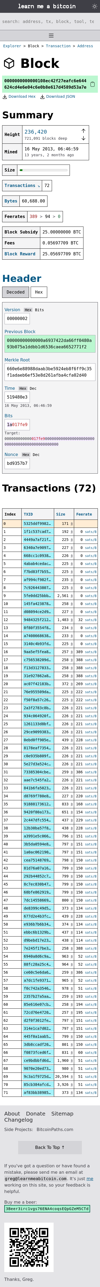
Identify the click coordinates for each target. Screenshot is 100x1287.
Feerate (84, 514)
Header (21, 278)
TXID (28, 514)
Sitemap (62, 1113)
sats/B (91, 532)
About (12, 1113)
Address (85, 46)
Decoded (16, 292)
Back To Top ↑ (50, 1147)
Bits (39, 310)
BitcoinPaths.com (55, 1129)
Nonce (11, 454)
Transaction (58, 46)
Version (12, 309)
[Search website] (50, 21)
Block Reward (20, 253)
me (89, 1178)
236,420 (36, 131)
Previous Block (20, 331)
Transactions (20, 185)
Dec (33, 388)
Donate (36, 1113)
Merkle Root (17, 359)
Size (60, 514)
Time (10, 388)
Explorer (12, 46)
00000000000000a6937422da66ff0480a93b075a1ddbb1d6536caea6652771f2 (49, 343)
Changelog (18, 1120)
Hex (39, 292)
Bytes (11, 201)
